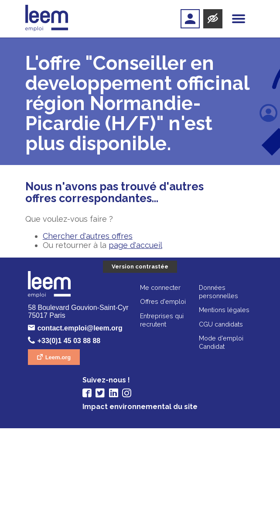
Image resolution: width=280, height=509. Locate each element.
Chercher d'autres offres (88, 236)
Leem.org (115, 357)
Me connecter (104, 381)
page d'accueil (135, 245)
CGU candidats (165, 417)
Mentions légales (168, 403)
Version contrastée (140, 266)
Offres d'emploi (107, 395)
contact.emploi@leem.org (141, 329)
